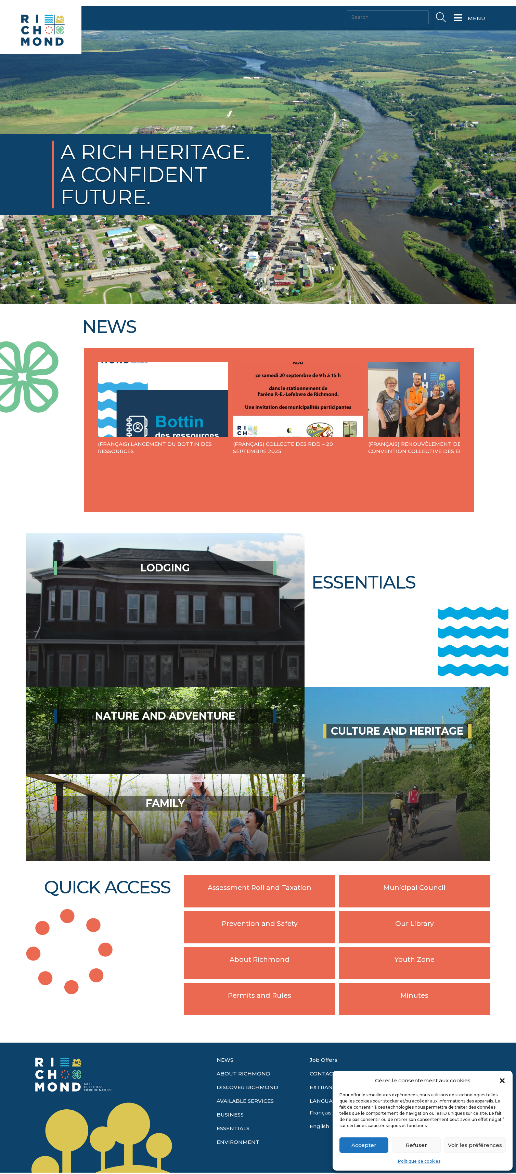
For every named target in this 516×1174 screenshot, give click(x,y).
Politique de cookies (419, 1161)
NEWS (225, 1060)
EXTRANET (325, 1087)
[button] (502, 1080)
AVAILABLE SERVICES (245, 1101)
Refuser (416, 1145)
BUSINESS (230, 1114)
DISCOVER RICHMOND (247, 1087)
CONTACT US (327, 1073)
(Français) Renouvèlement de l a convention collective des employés (426, 447)
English (319, 1126)
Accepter (363, 1145)
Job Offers (323, 1060)
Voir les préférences (475, 1145)
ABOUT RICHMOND (243, 1073)
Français (321, 1112)
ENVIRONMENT (238, 1142)
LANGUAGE (325, 1101)
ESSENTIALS (233, 1128)
